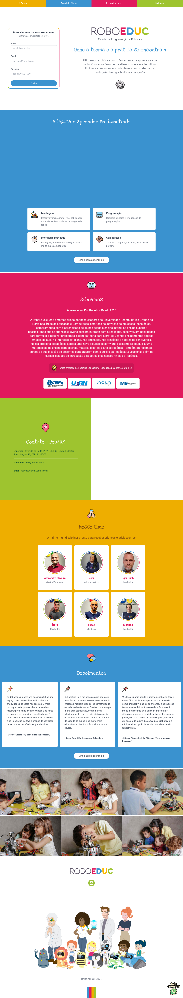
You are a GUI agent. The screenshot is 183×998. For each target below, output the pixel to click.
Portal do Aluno (68, 3)
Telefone (15, 69)
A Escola (23, 3)
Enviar (34, 83)
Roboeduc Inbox (114, 3)
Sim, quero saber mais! (91, 259)
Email (13, 56)
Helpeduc (160, 3)
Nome (13, 43)
